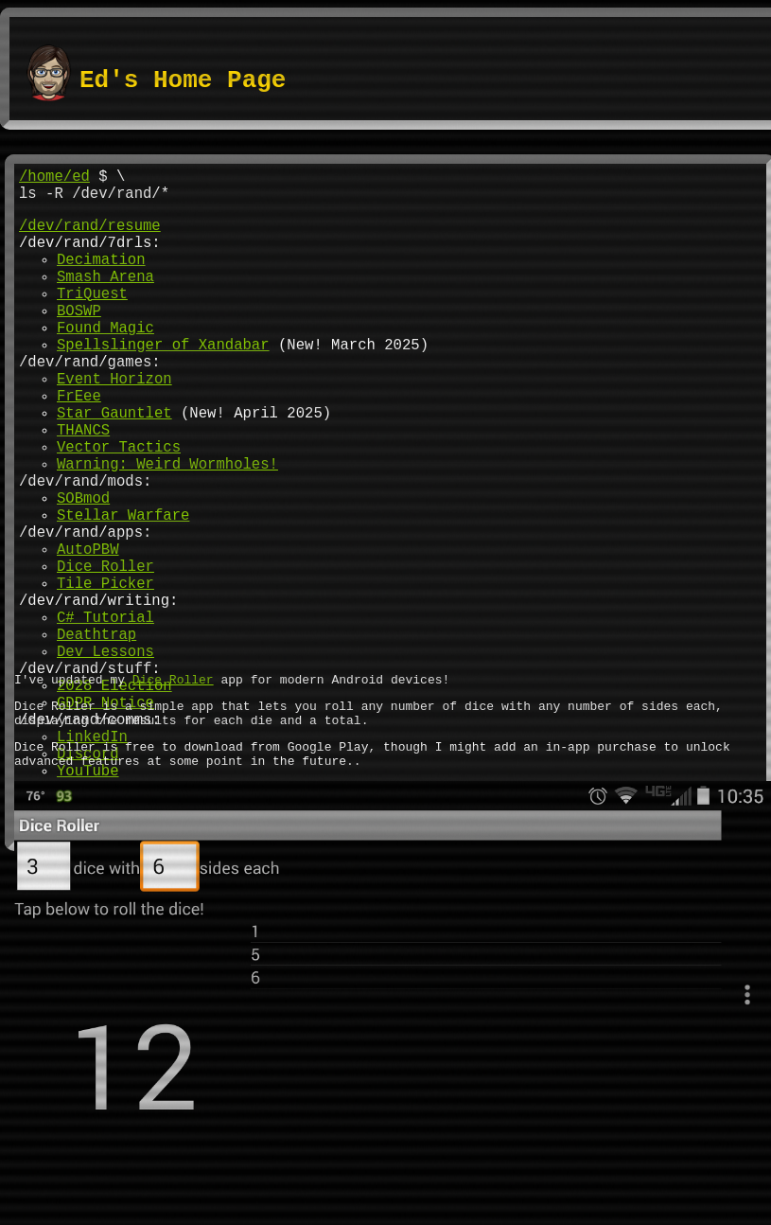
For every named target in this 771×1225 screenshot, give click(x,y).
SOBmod (83, 569)
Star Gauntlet (114, 464)
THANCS (83, 485)
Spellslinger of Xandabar (163, 381)
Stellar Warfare (123, 589)
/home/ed (54, 179)
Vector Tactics (119, 506)
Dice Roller (105, 652)
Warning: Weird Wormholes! (167, 527)
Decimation (101, 277)
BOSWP (79, 339)
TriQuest (92, 319)
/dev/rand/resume (90, 235)
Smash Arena (105, 298)
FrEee (79, 444)
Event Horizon (114, 423)
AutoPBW (88, 631)
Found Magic (105, 360)
